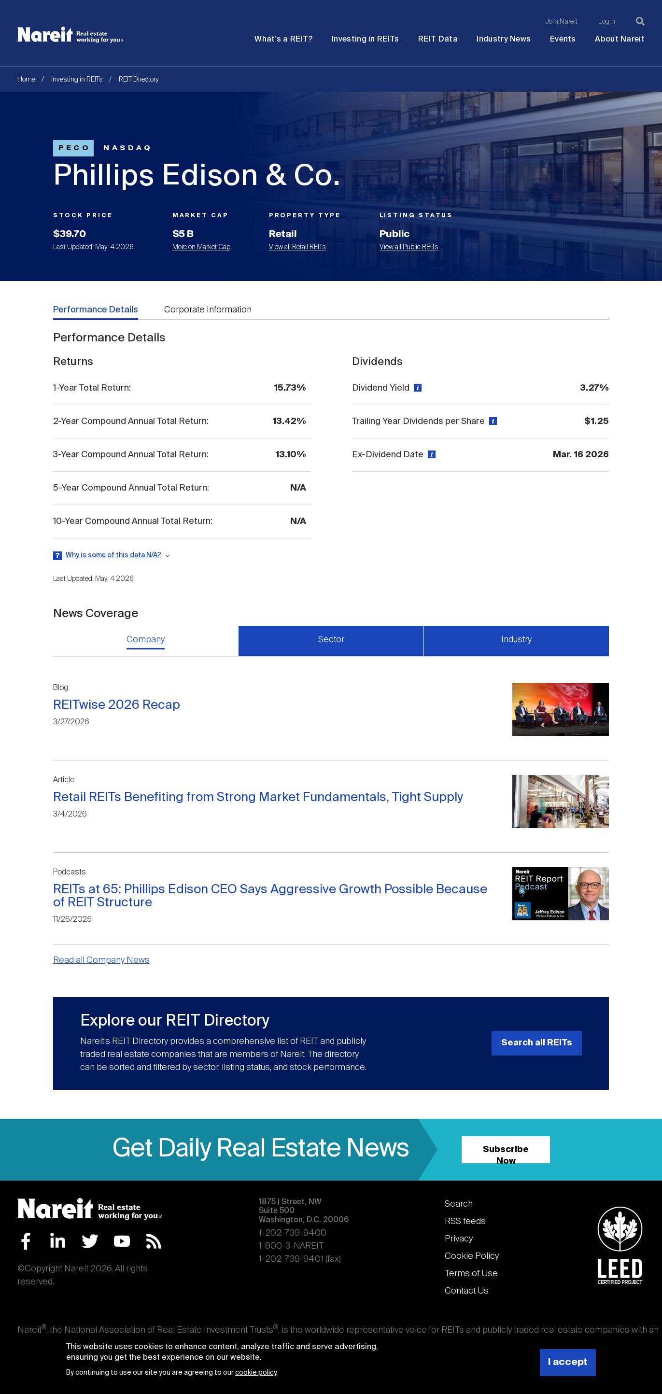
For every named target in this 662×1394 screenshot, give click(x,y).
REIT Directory (139, 79)
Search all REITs (536, 1043)
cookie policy (255, 1372)
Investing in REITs (365, 39)
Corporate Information (208, 310)
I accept (568, 1362)
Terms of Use (471, 1273)
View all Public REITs (409, 247)
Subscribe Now (506, 1154)
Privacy (459, 1239)
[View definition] (416, 388)
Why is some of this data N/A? (113, 555)
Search (459, 1204)
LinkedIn (57, 1241)
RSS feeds (465, 1221)
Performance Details (95, 310)
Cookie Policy (472, 1256)
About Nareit (620, 39)
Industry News (504, 39)
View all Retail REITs (297, 247)
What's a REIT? (283, 39)
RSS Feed (153, 1241)
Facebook (25, 1241)
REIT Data (438, 39)
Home (26, 79)
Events (563, 39)
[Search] (640, 21)
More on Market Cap (201, 247)
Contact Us (467, 1291)
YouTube (121, 1241)
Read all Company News (101, 960)
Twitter (90, 1241)
